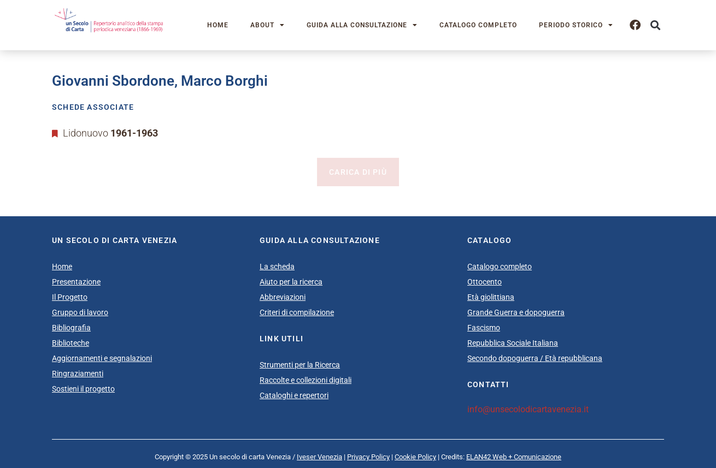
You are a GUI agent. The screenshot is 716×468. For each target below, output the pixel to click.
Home (217, 25)
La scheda (277, 266)
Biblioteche (70, 343)
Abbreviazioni (283, 297)
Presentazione (76, 281)
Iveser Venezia (319, 457)
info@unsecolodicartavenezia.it (528, 409)
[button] (655, 25)
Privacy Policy (368, 457)
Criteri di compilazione (297, 312)
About (267, 25)
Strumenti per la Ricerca (300, 364)
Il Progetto (69, 297)
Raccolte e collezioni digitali (305, 380)
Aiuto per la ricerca (291, 281)
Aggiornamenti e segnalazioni (102, 358)
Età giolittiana (490, 297)
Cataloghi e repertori (294, 395)
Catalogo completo (478, 25)
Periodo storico (576, 25)
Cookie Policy (415, 457)
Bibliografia (71, 327)
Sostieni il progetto (83, 388)
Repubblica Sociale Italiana (512, 343)
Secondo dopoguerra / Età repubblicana (534, 358)
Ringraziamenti (77, 373)
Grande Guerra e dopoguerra (516, 312)
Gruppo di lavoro (80, 312)
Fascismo (483, 327)
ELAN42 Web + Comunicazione (513, 457)
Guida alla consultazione (362, 25)
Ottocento (484, 281)
